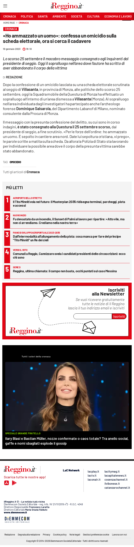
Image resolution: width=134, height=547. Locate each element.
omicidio (15, 162)
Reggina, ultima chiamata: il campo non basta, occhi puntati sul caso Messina (65, 271)
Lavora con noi (119, 534)
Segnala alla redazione (29, 534)
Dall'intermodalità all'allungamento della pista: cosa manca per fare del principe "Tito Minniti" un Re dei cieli (67, 238)
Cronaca (24, 22)
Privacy (46, 534)
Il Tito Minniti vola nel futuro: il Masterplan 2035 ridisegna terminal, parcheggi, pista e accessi (69, 203)
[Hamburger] (5, 6)
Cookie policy (60, 534)
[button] (126, 24)
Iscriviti (119, 316)
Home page (9, 22)
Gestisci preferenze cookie (96, 534)
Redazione (9, 534)
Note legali (75, 534)
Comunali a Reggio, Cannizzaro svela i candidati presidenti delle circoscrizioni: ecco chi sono (69, 255)
